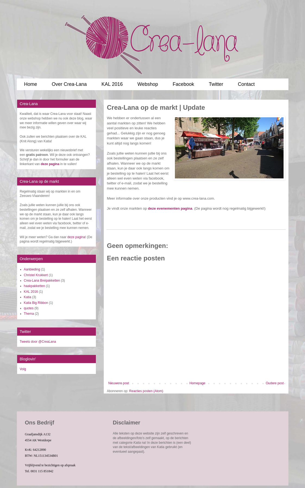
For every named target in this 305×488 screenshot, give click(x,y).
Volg (23, 369)
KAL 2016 (112, 84)
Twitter (216, 84)
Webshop (147, 84)
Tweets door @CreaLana (38, 342)
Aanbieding (32, 269)
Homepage (197, 383)
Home (30, 84)
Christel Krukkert (36, 275)
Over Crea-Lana (69, 84)
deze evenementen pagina (170, 208)
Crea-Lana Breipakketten (42, 280)
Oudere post (275, 383)
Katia (27, 297)
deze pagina (76, 237)
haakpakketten (34, 286)
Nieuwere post (118, 383)
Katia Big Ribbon (36, 303)
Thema (29, 314)
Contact (246, 84)
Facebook (183, 84)
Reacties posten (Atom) (146, 391)
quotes (29, 308)
